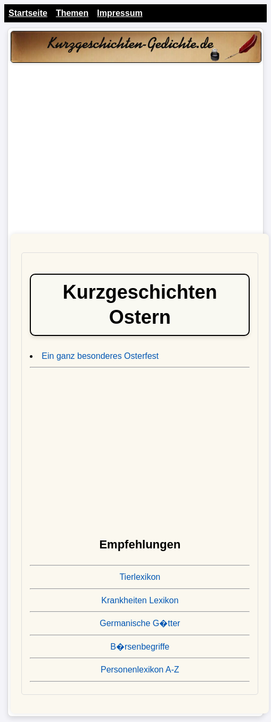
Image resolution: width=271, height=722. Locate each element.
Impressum (119, 13)
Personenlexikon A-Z (140, 669)
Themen (72, 13)
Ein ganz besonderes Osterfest (100, 355)
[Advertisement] (135, 151)
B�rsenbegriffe (139, 646)
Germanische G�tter (140, 623)
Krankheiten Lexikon (139, 600)
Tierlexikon (139, 576)
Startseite (28, 13)
